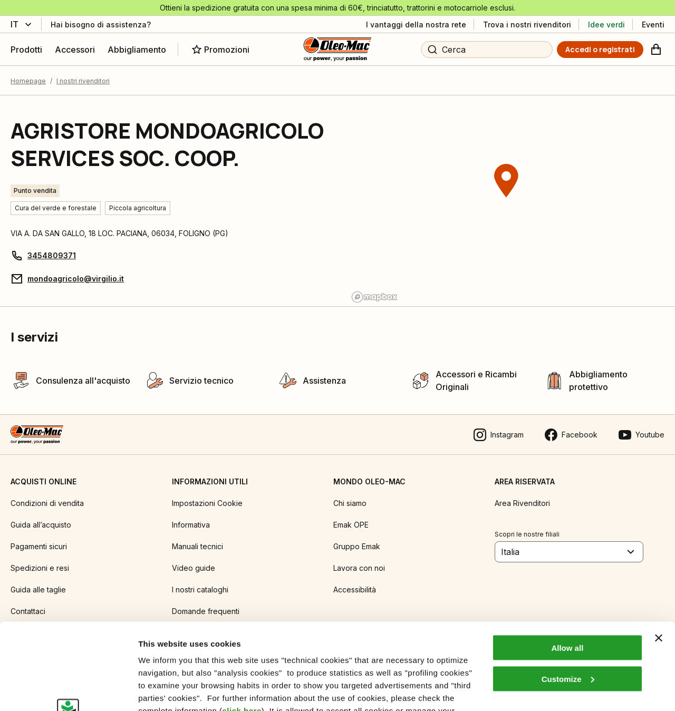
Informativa (191, 524)
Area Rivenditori (522, 503)
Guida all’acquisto (41, 524)
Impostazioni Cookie (207, 503)
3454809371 (51, 255)
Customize (568, 592)
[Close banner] (658, 552)
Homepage (28, 81)
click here (242, 624)
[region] (506, 200)
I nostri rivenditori (83, 81)
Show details (162, 690)
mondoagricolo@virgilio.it (75, 278)
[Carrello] (656, 49)
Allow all (567, 561)
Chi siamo (350, 503)
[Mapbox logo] (374, 297)
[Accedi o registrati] (600, 49)
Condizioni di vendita (47, 503)
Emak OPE (351, 524)
